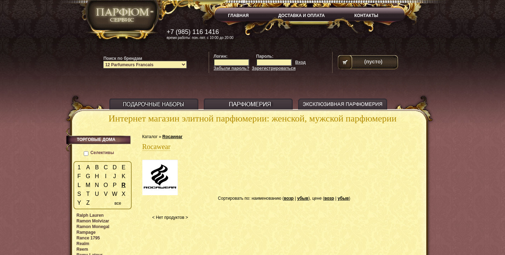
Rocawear (172, 136)
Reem (82, 249)
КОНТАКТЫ (366, 15)
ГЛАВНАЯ (238, 15)
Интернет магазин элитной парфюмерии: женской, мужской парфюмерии (253, 118)
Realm (83, 243)
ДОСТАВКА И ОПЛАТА (301, 15)
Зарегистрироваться (274, 68)
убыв (302, 198)
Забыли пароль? (231, 68)
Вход (300, 62)
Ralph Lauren (90, 215)
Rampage (86, 232)
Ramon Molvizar (93, 221)
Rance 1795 (88, 238)
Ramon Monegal (93, 226)
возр (289, 198)
